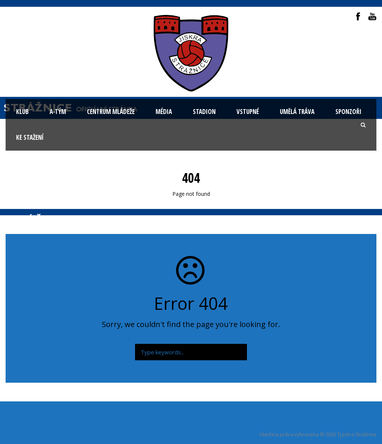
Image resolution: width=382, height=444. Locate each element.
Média (164, 111)
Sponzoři (348, 111)
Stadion (204, 111)
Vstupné (248, 111)
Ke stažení (30, 137)
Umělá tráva (297, 111)
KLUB (22, 111)
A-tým (58, 111)
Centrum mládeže (111, 111)
